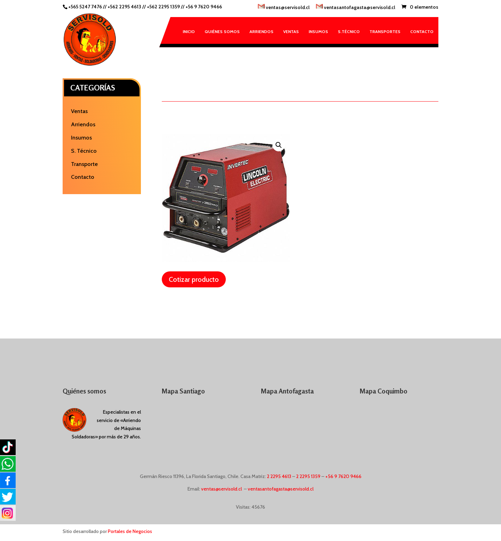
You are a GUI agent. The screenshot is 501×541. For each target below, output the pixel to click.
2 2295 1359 (308, 476)
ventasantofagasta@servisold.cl (355, 7)
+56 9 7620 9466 (203, 6)
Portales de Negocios (130, 531)
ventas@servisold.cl (284, 7)
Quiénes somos (222, 31)
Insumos (318, 31)
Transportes (384, 31)
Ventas (291, 31)
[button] (278, 145)
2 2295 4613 (279, 476)
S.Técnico (349, 31)
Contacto (422, 31)
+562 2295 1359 (163, 6)
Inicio (189, 31)
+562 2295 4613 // (127, 6)
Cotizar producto (194, 279)
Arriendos (261, 31)
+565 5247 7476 (85, 6)
